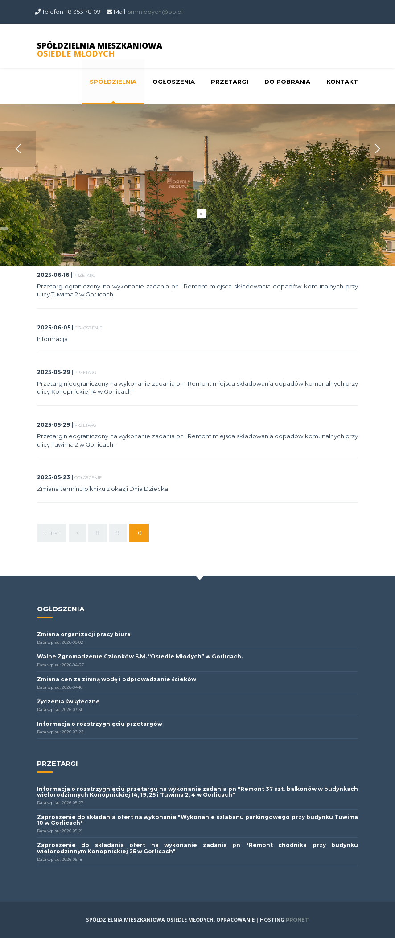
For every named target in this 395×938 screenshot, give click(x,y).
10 (139, 532)
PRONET (297, 920)
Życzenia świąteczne (68, 701)
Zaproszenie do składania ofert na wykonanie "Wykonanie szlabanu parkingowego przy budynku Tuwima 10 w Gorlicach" (197, 820)
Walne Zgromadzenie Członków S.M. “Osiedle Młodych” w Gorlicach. (140, 656)
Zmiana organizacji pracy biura (84, 634)
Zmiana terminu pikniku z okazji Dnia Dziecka (102, 488)
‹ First (51, 532)
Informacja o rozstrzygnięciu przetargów (99, 723)
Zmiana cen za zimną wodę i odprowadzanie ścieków (116, 679)
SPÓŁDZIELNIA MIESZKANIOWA (99, 49)
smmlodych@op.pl (155, 11)
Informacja (52, 338)
